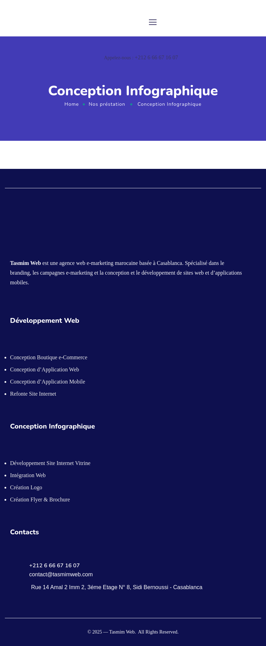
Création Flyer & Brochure (40, 499)
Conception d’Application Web (44, 369)
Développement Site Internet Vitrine (50, 463)
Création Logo (26, 487)
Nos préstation (107, 104)
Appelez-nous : (141, 57)
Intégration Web (28, 475)
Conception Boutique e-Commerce (48, 357)
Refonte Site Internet (33, 394)
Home (71, 104)
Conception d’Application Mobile (47, 382)
